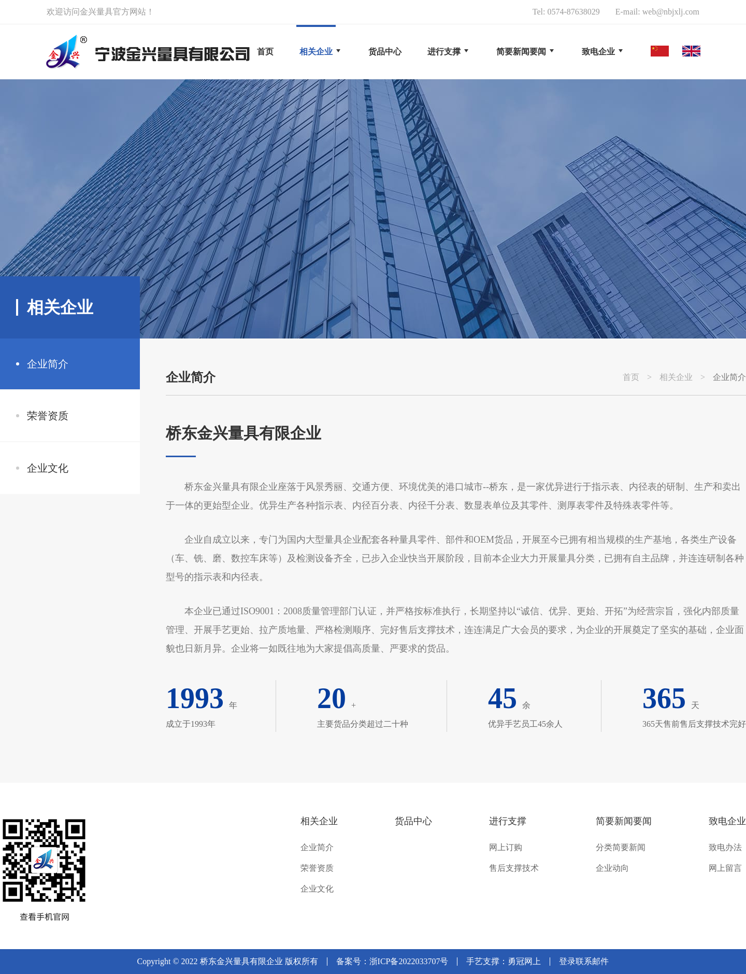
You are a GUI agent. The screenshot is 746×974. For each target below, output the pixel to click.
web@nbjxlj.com (670, 11)
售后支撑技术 (514, 868)
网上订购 (505, 847)
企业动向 (612, 868)
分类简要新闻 (620, 847)
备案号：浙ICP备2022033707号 (392, 961)
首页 (265, 51)
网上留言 (725, 868)
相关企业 (676, 377)
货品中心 (413, 821)
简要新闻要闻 (624, 821)
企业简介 (47, 364)
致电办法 (725, 847)
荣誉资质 (47, 415)
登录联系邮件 (584, 961)
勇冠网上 (524, 961)
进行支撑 (507, 821)
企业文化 (47, 468)
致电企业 (727, 821)
